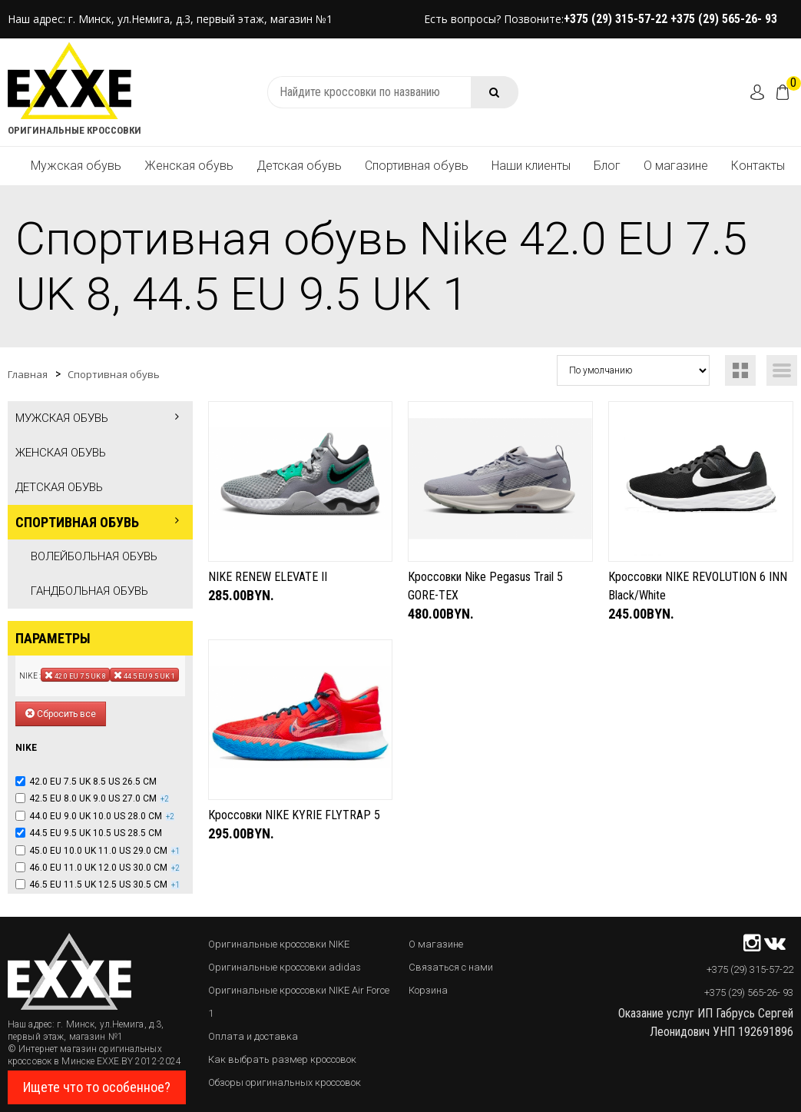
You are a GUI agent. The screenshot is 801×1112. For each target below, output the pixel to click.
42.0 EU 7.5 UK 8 (75, 674)
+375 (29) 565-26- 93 (723, 19)
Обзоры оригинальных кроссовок (284, 1082)
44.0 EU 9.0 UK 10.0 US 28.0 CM (95, 816)
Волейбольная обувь (94, 556)
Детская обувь (299, 165)
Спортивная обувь (416, 165)
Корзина (428, 990)
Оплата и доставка (253, 1036)
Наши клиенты (531, 165)
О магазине (676, 165)
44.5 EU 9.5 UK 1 (144, 674)
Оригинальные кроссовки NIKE (278, 944)
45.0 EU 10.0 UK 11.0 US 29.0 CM (98, 850)
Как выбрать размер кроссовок (282, 1059)
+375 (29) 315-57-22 (617, 19)
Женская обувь (188, 165)
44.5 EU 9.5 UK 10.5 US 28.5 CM (95, 833)
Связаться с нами (451, 967)
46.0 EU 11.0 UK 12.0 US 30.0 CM (98, 867)
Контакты (758, 165)
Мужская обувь (76, 165)
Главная (28, 374)
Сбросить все (60, 713)
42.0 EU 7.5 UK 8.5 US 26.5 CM (93, 781)
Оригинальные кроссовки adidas (284, 967)
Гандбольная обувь (89, 591)
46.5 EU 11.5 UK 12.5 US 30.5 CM (98, 884)
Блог (607, 165)
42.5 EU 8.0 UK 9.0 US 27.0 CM (93, 798)
